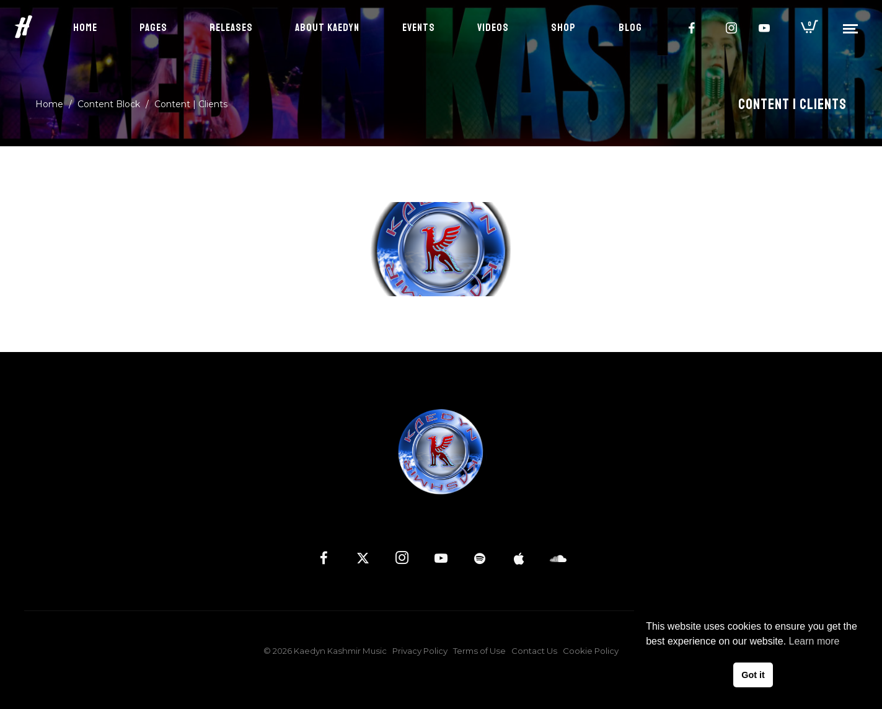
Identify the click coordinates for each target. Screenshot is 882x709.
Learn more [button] (814, 641)
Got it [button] (753, 675)
